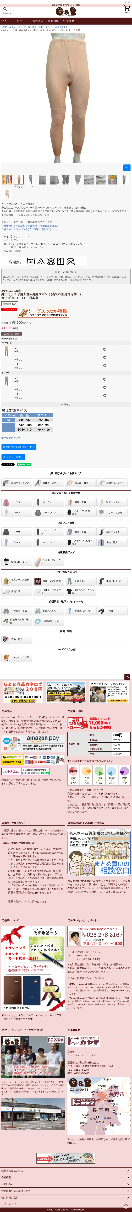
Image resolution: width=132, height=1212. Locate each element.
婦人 (4, 20)
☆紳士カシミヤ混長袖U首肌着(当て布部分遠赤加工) (29, 225)
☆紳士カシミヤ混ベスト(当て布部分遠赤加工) (26, 229)
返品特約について (11, 437)
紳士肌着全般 (61, 27)
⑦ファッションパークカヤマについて (22, 1030)
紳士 (19, 20)
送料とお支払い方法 (19, 731)
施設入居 (37, 20)
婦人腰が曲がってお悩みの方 (66, 473)
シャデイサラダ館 (66, 649)
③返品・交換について (14, 822)
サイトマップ (8, 1204)
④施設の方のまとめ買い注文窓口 (86, 822)
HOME (4, 27)
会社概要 (6, 1177)
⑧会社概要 (74, 1030)
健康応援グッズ (66, 552)
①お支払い (8, 711)
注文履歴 (68, 20)
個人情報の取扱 (9, 1197)
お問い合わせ (8, 1184)
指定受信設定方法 (121, 987)
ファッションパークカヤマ (81, 1055)
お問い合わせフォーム (89, 952)
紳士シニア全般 (66, 522)
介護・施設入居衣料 (66, 572)
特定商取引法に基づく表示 (15, 1190)
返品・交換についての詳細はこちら (27, 901)
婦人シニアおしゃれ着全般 (66, 492)
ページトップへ (127, 677)
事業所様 (53, 20)
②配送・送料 (75, 711)
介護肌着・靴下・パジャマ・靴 (66, 601)
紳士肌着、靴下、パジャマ (40, 27)
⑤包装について (10, 920)
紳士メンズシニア (17, 27)
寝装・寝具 (66, 631)
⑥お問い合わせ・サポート (82, 920)
